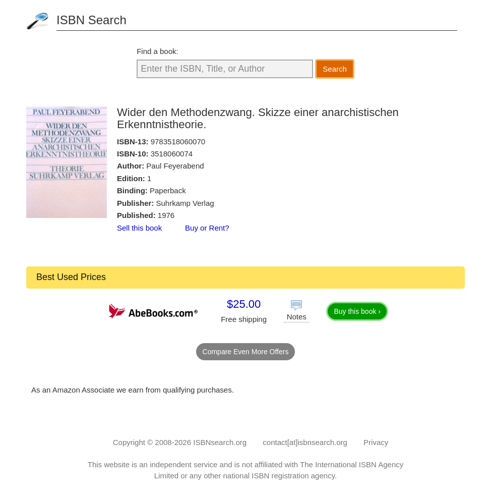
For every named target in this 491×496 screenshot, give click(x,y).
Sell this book (139, 228)
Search (335, 69)
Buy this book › (357, 311)
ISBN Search (91, 20)
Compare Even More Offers (246, 352)
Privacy (375, 442)
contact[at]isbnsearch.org (305, 442)
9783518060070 (178, 141)
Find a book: (157, 51)
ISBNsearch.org (220, 442)
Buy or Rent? (207, 228)
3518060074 (172, 153)
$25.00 (244, 304)
